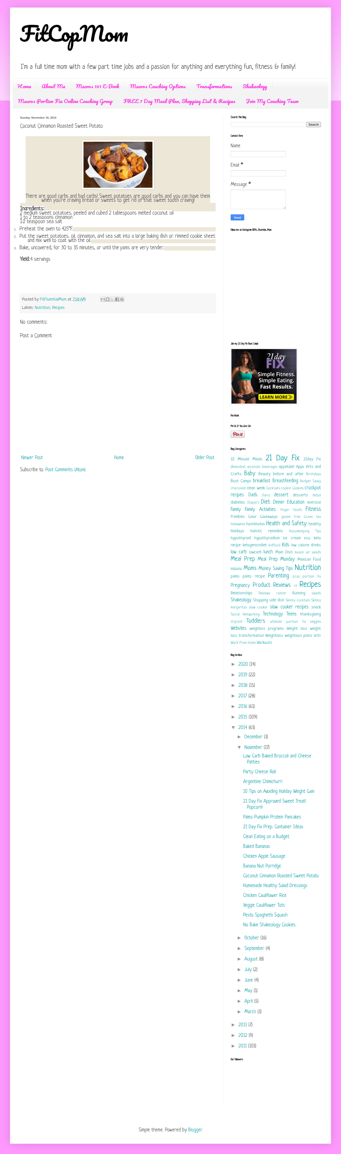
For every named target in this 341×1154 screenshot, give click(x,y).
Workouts (264, 642)
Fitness (313, 509)
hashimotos (255, 524)
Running (298, 593)
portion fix (312, 576)
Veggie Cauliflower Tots (264, 905)
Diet (265, 502)
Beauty (265, 474)
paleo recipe (254, 576)
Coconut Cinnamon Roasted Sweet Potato (281, 876)
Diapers (253, 503)
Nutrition (42, 307)
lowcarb (255, 552)
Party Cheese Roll (259, 772)
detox (316, 495)
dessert (281, 495)
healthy (314, 524)
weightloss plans (298, 635)
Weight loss (297, 628)
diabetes (238, 502)
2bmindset (238, 467)
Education (295, 502)
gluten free (291, 517)
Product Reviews (272, 585)
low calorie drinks (306, 545)
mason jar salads (308, 552)
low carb (239, 552)
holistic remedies (266, 531)
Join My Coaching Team (272, 101)
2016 (243, 706)
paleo (235, 576)
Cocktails (273, 488)
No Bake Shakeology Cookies (269, 925)
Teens (291, 614)
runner (281, 593)
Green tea (312, 517)
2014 (243, 728)
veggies (315, 622)
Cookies (298, 488)
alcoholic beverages (262, 467)
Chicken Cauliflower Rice (265, 895)
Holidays (237, 531)
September (255, 948)
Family (236, 509)
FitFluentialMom (54, 299)
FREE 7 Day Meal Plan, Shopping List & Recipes (179, 101)
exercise (314, 502)
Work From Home (243, 643)
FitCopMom (74, 33)
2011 (243, 1046)
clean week (256, 488)
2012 (243, 1035)
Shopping (260, 600)
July (248, 970)
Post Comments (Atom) (65, 470)
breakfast (261, 481)
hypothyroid (241, 538)
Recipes (58, 307)
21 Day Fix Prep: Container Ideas (273, 827)
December (254, 737)
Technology (273, 614)
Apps (300, 466)
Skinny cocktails (298, 600)
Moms (250, 568)
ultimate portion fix (288, 622)
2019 (243, 675)
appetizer (287, 466)
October (252, 938)
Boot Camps (241, 481)
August (251, 959)
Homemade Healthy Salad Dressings (275, 886)
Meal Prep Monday (276, 559)
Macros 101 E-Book (97, 86)
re (295, 586)
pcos (296, 576)
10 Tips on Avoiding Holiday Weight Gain (278, 791)
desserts (300, 495)
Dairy (266, 495)
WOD (317, 636)
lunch (268, 552)
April (249, 1001)
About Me (53, 86)
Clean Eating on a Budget (266, 837)
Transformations (214, 86)
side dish (276, 600)
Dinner (279, 502)
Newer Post (32, 458)
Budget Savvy (310, 481)
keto (307, 538)
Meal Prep (243, 559)
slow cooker (258, 607)
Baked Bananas (256, 846)
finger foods (291, 510)
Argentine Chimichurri (262, 782)
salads (316, 593)
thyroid (236, 622)
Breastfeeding (285, 481)
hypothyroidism (267, 538)
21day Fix (312, 459)
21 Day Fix (282, 458)
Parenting (278, 576)
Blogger (195, 1130)
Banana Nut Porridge (262, 866)
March (251, 1012)
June (249, 980)
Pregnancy (240, 585)
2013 (243, 1025)
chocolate (238, 488)
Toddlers (255, 621)
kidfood (274, 545)
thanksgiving (310, 614)
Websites (238, 628)
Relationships (241, 593)
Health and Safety (286, 524)
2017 (243, 696)
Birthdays (313, 474)
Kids (285, 545)
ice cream (292, 538)
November (254, 747)
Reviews (264, 593)
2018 (243, 685)
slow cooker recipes (289, 607)
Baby (249, 474)
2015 (243, 717)
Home (24, 86)
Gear (252, 516)
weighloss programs (266, 628)
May (249, 991)
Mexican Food (309, 559)
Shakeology (255, 86)
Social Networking (245, 614)
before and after (288, 474)
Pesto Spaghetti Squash (265, 915)
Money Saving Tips (276, 568)
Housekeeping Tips (305, 531)
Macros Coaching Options (158, 86)
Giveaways (269, 516)
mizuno (236, 568)
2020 (243, 664)
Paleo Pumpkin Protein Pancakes (272, 817)
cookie (286, 488)
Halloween (238, 524)
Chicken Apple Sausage (264, 856)
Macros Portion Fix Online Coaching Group (65, 101)
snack (316, 607)
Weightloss (274, 635)
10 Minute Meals (247, 459)
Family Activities (260, 509)
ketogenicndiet (255, 545)
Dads (253, 495)
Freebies (238, 516)
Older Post (204, 458)
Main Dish (284, 552)
